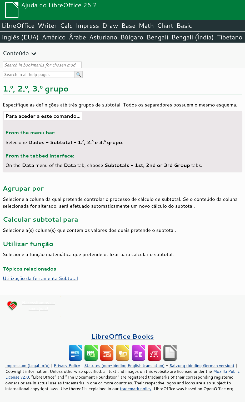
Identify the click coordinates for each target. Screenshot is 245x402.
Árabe (77, 37)
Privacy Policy (67, 365)
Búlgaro (132, 37)
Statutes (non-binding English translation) (124, 365)
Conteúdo (16, 53)
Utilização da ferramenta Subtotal (40, 278)
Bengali (157, 37)
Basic (184, 25)
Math (146, 25)
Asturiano (103, 37)
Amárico (54, 37)
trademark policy (135, 388)
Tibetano (229, 37)
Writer (47, 25)
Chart (165, 25)
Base (128, 25)
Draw (110, 25)
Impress (87, 25)
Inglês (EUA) (20, 37)
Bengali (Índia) (192, 37)
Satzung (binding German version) (201, 365)
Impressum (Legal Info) (27, 365)
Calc (66, 25)
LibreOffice (18, 25)
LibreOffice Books (122, 336)
